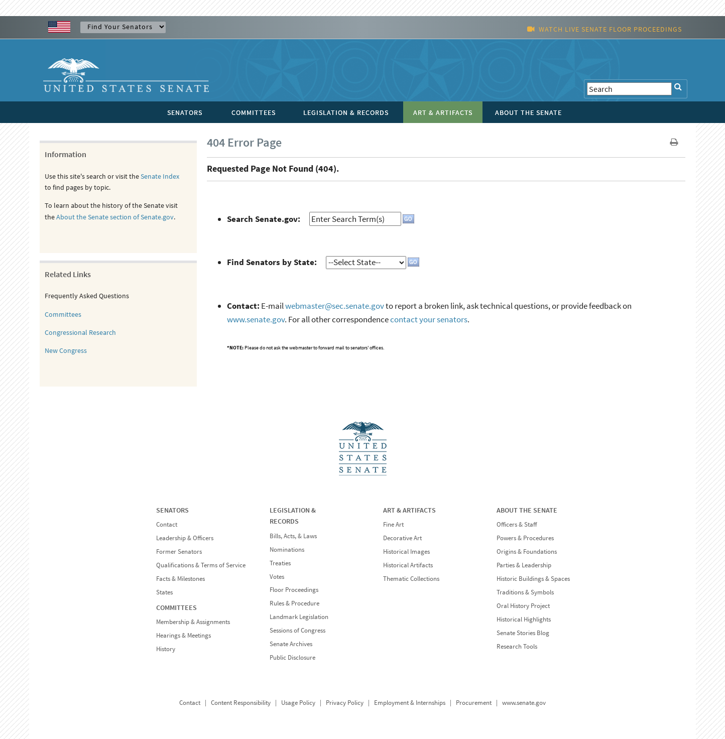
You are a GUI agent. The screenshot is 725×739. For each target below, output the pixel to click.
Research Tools (517, 646)
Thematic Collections (411, 578)
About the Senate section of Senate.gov (115, 216)
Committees (63, 314)
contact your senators (428, 319)
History (165, 649)
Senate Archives (291, 644)
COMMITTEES (176, 607)
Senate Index (160, 176)
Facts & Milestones (180, 578)
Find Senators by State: (272, 262)
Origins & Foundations (527, 551)
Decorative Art (402, 538)
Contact (166, 524)
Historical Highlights (524, 619)
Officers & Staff (517, 524)
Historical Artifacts (408, 565)
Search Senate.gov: (263, 218)
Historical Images (406, 551)
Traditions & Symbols (525, 592)
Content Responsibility (241, 702)
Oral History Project (523, 605)
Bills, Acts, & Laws (293, 536)
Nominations (287, 549)
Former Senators (179, 551)
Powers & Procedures (525, 538)
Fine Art (393, 524)
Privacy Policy (345, 702)
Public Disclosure (292, 657)
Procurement (474, 702)
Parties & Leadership (524, 565)
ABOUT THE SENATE (527, 510)
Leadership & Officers (184, 538)
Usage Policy (298, 702)
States (164, 592)
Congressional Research (80, 332)
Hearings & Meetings (183, 635)
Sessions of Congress (297, 630)
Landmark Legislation (299, 616)
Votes (277, 576)
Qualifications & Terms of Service (201, 565)
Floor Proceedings (294, 589)
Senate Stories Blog (523, 633)
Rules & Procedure (294, 603)
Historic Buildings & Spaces (533, 578)
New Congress (66, 350)
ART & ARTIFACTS (409, 510)
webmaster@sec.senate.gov (334, 305)
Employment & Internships (409, 702)
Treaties (280, 563)
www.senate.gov (256, 319)
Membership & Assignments (193, 622)
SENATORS (172, 510)
